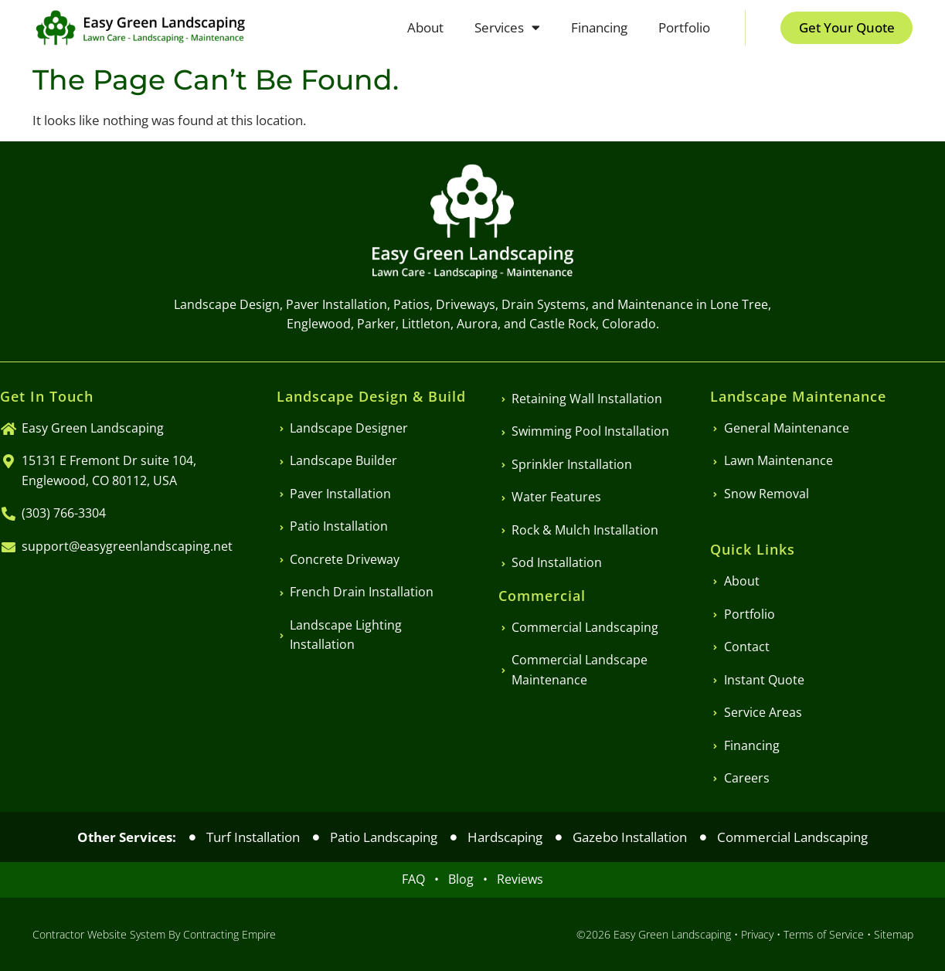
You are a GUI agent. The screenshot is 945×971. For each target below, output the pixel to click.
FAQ (418, 879)
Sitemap (893, 934)
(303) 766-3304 (64, 512)
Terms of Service (824, 934)
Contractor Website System (98, 934)
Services (506, 27)
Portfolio (683, 27)
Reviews (520, 879)
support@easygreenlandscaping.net (127, 546)
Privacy (757, 934)
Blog (465, 879)
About (424, 27)
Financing (598, 27)
